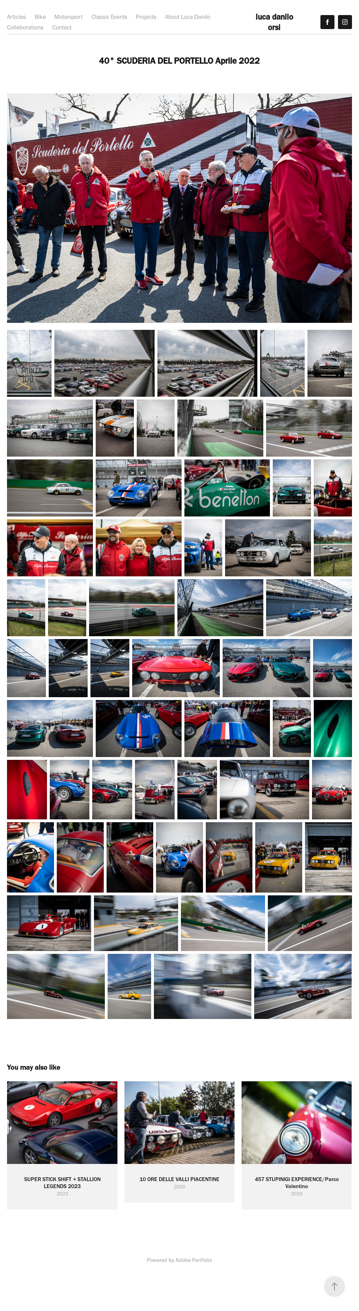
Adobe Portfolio (194, 1260)
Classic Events (109, 16)
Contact (62, 27)
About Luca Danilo (187, 16)
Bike (40, 16)
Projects (146, 16)
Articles (16, 16)
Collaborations (25, 27)
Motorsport (68, 16)
